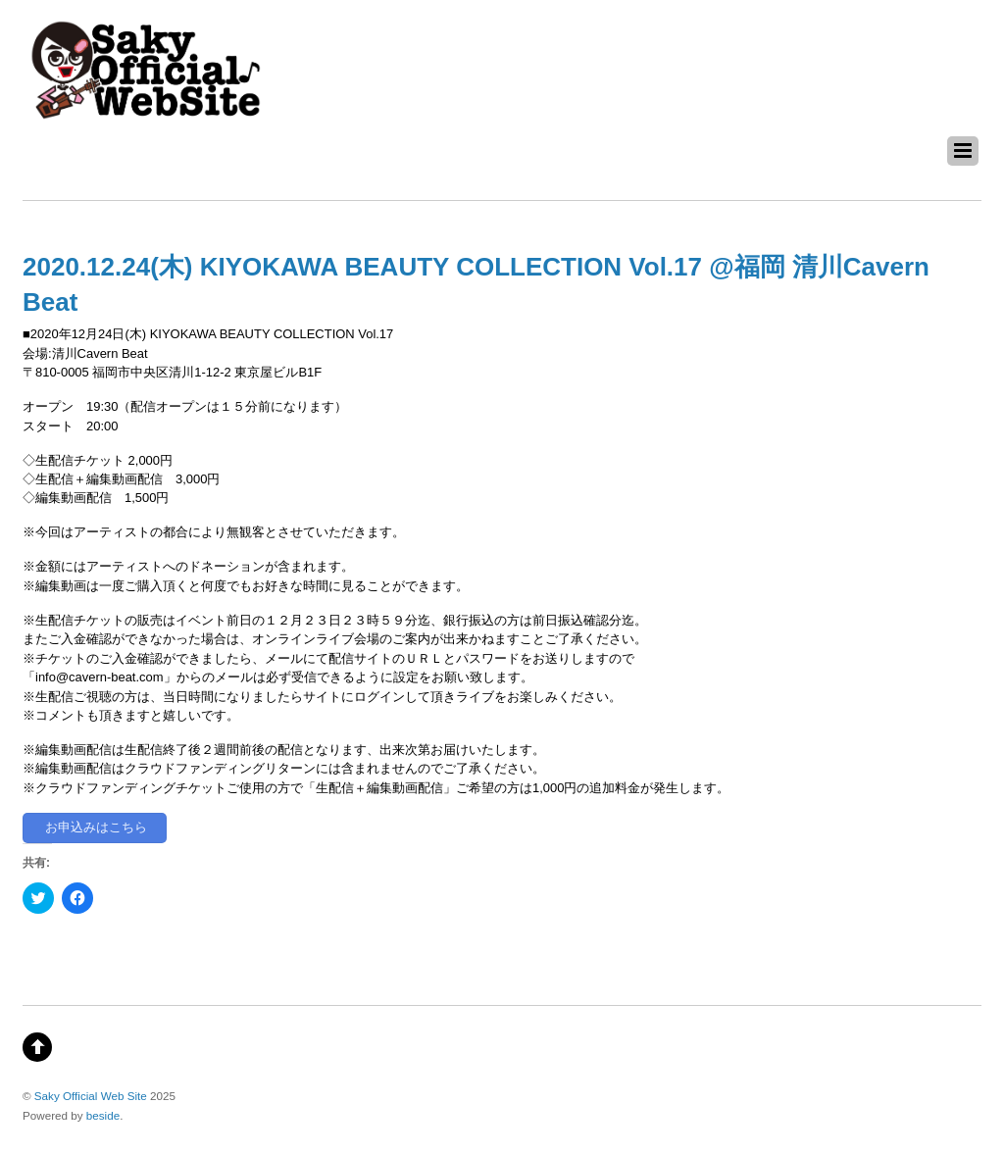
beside (103, 1115)
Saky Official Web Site (90, 1095)
